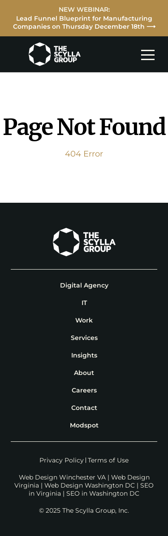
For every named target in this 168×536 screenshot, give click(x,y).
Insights (84, 355)
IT (84, 303)
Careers (84, 390)
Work (84, 320)
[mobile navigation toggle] (150, 54)
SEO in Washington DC (102, 493)
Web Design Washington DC (89, 485)
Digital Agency (84, 285)
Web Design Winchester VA (62, 477)
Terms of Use (108, 460)
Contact (84, 408)
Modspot (84, 425)
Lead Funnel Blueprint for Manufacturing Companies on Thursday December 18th (82, 23)
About (84, 373)
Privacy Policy (61, 460)
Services (84, 338)
